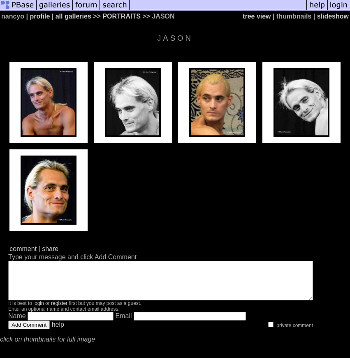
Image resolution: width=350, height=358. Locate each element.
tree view (257, 16)
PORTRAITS (121, 16)
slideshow (333, 16)
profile (40, 16)
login (38, 311)
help (58, 331)
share (50, 248)
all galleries (73, 16)
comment (23, 248)
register (59, 311)
